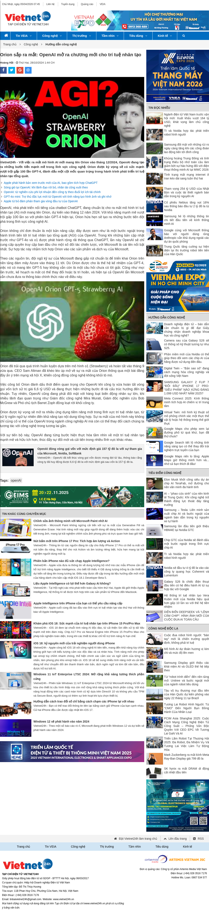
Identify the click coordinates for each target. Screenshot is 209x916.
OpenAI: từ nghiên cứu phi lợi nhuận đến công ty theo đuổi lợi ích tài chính (52, 192)
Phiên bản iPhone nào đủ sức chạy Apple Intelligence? (71, 561)
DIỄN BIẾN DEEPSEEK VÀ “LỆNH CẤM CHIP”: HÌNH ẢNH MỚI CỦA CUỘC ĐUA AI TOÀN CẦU (186, 615)
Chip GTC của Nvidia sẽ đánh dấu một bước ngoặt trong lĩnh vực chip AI (186, 543)
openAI (16, 480)
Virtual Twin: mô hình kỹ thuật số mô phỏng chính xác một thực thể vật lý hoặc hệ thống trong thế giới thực (186, 418)
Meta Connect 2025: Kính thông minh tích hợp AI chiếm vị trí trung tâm (186, 402)
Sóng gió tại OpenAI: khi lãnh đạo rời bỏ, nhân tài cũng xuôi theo (46, 187)
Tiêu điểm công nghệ (164, 473)
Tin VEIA (24, 35)
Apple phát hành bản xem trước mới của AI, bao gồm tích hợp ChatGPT (51, 182)
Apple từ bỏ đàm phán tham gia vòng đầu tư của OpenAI (41, 201)
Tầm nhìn (110, 35)
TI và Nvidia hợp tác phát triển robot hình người (186, 132)
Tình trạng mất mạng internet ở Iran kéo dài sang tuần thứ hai (186, 176)
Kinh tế (165, 35)
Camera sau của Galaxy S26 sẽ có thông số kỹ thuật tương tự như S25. (186, 344)
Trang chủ (10, 44)
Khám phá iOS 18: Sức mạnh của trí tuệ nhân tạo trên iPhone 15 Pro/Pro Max (86, 623)
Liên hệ (50, 4)
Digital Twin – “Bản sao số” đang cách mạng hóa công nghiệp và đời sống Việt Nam (186, 372)
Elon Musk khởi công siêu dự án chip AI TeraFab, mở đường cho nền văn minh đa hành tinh (186, 483)
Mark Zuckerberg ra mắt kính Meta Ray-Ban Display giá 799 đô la (186, 756)
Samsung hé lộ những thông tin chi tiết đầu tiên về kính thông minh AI (186, 220)
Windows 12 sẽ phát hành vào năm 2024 (61, 721)
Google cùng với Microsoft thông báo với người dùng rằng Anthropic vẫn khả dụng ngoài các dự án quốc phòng (186, 236)
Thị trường (81, 35)
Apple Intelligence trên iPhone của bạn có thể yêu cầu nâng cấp (77, 603)
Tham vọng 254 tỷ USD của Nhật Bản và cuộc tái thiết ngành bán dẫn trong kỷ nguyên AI (186, 192)
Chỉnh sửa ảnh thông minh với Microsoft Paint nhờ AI (70, 521)
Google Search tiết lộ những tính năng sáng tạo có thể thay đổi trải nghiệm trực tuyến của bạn (186, 446)
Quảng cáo (87, 4)
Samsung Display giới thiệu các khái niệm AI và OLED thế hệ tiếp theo (186, 666)
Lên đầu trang (178, 838)
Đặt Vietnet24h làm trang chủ (138, 838)
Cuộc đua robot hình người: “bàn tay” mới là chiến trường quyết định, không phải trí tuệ (186, 638)
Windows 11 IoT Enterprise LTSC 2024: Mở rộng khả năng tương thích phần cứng (88, 677)
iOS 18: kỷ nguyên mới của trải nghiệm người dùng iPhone (74, 643)
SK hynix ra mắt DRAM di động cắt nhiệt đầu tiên (186, 770)
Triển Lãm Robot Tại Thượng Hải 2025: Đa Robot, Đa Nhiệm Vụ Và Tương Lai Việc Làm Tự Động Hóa (186, 744)
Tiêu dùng (138, 35)
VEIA (102, 4)
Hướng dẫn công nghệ (166, 317)
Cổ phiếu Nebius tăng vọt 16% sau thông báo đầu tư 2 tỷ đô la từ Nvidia (186, 206)
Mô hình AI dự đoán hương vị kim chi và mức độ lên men (186, 650)
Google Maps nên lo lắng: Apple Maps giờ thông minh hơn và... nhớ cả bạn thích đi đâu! (186, 460)
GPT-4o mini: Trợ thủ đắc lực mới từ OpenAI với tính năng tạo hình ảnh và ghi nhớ (57, 196)
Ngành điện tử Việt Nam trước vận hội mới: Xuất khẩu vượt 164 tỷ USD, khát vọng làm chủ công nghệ (186, 120)
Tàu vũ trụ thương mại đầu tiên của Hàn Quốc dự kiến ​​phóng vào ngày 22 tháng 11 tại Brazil (186, 694)
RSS (201, 838)
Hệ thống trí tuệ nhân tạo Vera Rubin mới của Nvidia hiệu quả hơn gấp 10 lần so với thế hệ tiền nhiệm (186, 601)
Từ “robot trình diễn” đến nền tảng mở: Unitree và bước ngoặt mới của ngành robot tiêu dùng (186, 680)
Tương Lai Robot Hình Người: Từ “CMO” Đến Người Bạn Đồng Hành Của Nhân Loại (186, 708)
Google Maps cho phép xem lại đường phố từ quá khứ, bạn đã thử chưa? (186, 432)
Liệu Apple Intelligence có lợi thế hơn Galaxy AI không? (72, 583)
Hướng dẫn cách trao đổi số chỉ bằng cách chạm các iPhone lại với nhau (83, 701)
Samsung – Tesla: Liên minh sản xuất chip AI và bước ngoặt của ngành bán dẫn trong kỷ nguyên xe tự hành (186, 515)
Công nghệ (51, 35)
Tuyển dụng (68, 4)
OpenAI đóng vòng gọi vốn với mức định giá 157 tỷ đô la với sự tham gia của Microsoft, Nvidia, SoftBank (89, 451)
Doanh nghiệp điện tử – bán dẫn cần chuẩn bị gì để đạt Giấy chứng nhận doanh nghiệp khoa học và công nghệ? (186, 329)
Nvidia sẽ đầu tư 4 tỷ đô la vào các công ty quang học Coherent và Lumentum (186, 571)
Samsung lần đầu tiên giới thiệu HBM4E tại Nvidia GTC (186, 528)
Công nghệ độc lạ (163, 628)
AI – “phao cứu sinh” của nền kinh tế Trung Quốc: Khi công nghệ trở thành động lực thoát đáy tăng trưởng (186, 499)
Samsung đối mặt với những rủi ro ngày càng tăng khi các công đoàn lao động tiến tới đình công (186, 148)
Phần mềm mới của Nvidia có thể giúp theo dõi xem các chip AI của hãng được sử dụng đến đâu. (186, 358)
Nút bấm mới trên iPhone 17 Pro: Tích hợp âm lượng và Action (76, 541)
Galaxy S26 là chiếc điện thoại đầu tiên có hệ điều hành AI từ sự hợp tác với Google (186, 585)
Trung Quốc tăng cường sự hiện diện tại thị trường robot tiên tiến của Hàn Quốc (186, 250)
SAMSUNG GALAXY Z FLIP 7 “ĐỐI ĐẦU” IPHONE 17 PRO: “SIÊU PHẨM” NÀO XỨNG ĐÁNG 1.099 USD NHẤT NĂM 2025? (186, 387)
